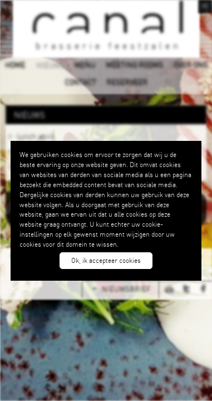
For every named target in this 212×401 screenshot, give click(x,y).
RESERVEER (126, 81)
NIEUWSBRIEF (126, 289)
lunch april (35, 136)
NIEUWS (49, 64)
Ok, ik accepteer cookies (106, 260)
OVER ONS (191, 64)
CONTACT (80, 81)
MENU (84, 64)
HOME (15, 64)
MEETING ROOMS (134, 64)
